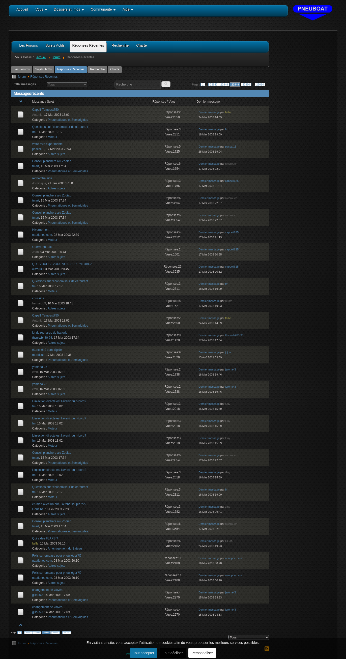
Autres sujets (56, 154)
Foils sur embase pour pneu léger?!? (56, 555)
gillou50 (37, 595)
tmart (35, 166)
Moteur (52, 137)
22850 (246, 84)
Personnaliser (202, 653)
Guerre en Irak (42, 247)
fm (34, 132)
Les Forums (22, 69)
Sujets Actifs (43, 69)
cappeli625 (232, 180)
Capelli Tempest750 (45, 109)
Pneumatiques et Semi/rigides (68, 120)
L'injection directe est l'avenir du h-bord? (59, 401)
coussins (38, 298)
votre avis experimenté (47, 144)
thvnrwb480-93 (42, 337)
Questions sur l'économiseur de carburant (60, 127)
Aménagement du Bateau (65, 548)
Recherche (97, 69)
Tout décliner (173, 653)
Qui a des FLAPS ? (45, 538)
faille (228, 112)
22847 (213, 84)
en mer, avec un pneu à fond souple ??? (59, 504)
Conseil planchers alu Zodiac (51, 161)
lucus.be (38, 509)
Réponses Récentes (70, 69)
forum (22, 76)
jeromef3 (230, 369)
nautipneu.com (42, 235)
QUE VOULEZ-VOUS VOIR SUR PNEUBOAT (63, 264)
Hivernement (40, 230)
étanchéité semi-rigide (47, 350)
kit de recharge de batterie (49, 332)
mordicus (38, 355)
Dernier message (209, 112)
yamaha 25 (39, 367)
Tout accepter (143, 653)
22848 (224, 84)
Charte (114, 69)
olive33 (37, 269)
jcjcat (228, 352)
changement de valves (47, 590)
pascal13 (38, 149)
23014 (260, 84)
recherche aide (42, 178)
